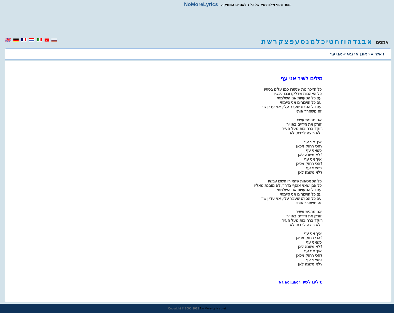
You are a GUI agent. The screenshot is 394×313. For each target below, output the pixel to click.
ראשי (379, 54)
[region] (197, 22)
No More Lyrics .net (213, 308)
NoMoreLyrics (201, 4)
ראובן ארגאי (358, 54)
